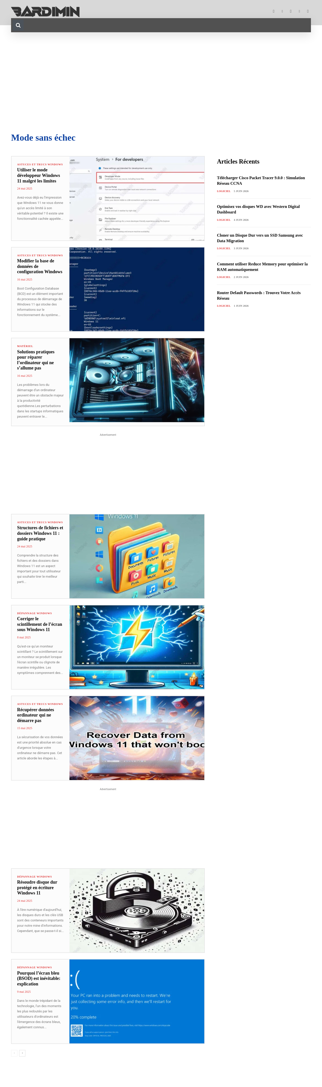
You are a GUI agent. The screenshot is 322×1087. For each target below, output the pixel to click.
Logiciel (224, 191)
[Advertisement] (161, 82)
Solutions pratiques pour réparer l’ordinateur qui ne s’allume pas (36, 360)
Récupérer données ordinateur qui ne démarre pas (35, 718)
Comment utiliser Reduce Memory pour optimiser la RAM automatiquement (255, 267)
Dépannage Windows (35, 613)
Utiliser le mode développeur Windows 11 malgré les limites (38, 178)
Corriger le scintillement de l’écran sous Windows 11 (39, 624)
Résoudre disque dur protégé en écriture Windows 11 (37, 888)
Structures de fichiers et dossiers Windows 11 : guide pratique (40, 536)
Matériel (25, 346)
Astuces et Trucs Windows (32, 166)
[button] (18, 25)
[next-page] (22, 1053)
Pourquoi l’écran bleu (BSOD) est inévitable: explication (38, 979)
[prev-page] (14, 1053)
